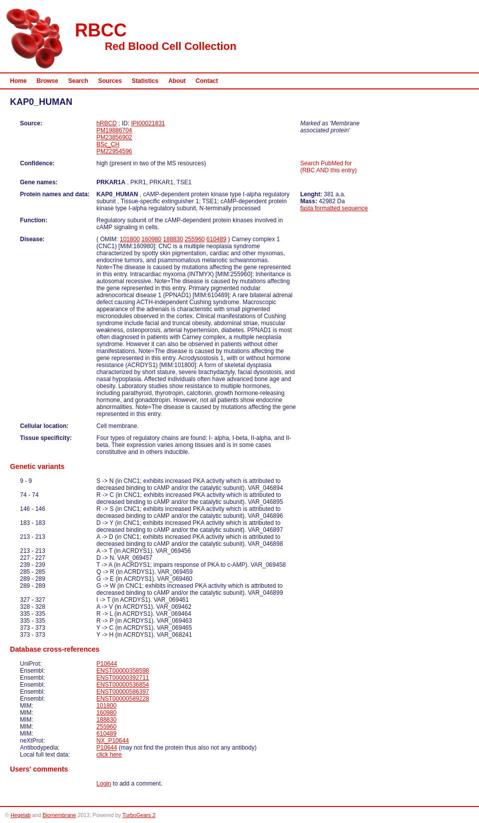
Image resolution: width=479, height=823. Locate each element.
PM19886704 (114, 130)
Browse (47, 80)
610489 (217, 239)
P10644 (106, 663)
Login (103, 783)
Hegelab (20, 815)
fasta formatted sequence (334, 208)
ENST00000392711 (122, 677)
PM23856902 (114, 137)
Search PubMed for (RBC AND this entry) (328, 167)
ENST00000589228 (122, 698)
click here (109, 754)
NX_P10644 (112, 740)
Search (78, 80)
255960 (195, 239)
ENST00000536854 (122, 684)
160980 (151, 239)
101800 (130, 239)
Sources (110, 80)
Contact (207, 80)
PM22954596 (114, 151)
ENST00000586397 (122, 691)
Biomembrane (59, 815)
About (177, 80)
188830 (173, 239)
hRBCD (106, 123)
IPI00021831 (148, 123)
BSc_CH (107, 144)
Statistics (145, 80)
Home (18, 80)
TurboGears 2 (138, 815)
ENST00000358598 (122, 670)
